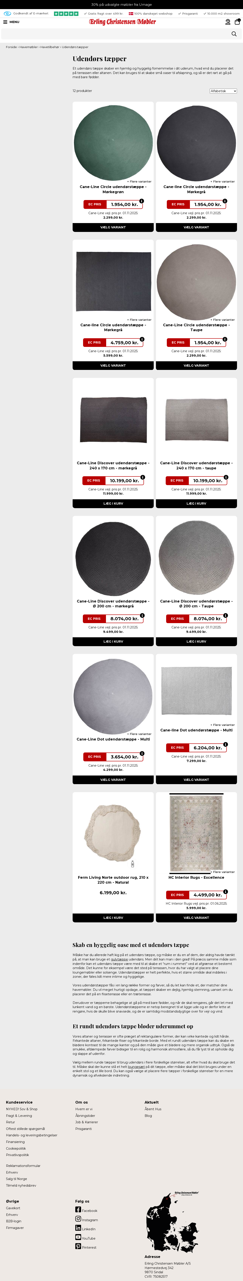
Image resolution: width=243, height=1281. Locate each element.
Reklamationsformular (23, 1166)
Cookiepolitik (16, 1149)
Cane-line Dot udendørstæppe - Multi (196, 730)
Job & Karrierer (86, 1122)
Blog (148, 1116)
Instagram (86, 1218)
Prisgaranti (83, 1129)
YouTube (85, 1237)
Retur (10, 1122)
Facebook (86, 1209)
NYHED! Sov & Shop (22, 1109)
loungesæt (136, 1067)
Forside (11, 47)
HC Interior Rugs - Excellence (196, 877)
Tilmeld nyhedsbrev (21, 1186)
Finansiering (15, 1142)
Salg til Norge (16, 1179)
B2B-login (13, 1221)
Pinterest (85, 1246)
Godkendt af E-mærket (26, 13)
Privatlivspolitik (17, 1155)
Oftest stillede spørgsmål (25, 1129)
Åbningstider (85, 1116)
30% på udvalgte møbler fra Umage (121, 4)
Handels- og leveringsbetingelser (31, 1135)
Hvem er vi (83, 1109)
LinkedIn (85, 1228)
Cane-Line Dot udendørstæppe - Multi (113, 739)
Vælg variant (113, 227)
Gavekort (13, 1208)
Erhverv (12, 1172)
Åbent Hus (153, 1109)
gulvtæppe (119, 959)
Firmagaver (15, 1228)
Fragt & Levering (19, 1116)
